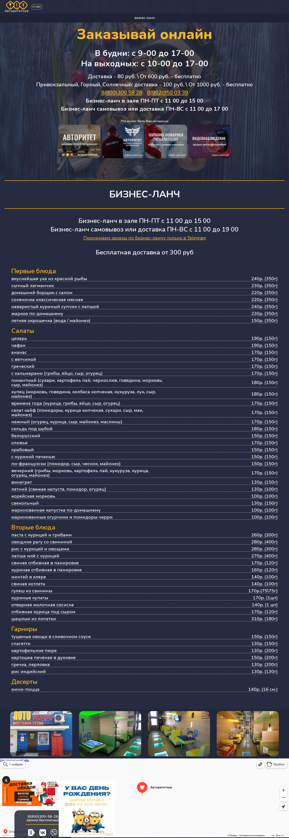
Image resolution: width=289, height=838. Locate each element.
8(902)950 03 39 (167, 92)
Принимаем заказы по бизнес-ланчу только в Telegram (144, 238)
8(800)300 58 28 (121, 92)
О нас (36, 7)
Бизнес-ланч (145, 18)
